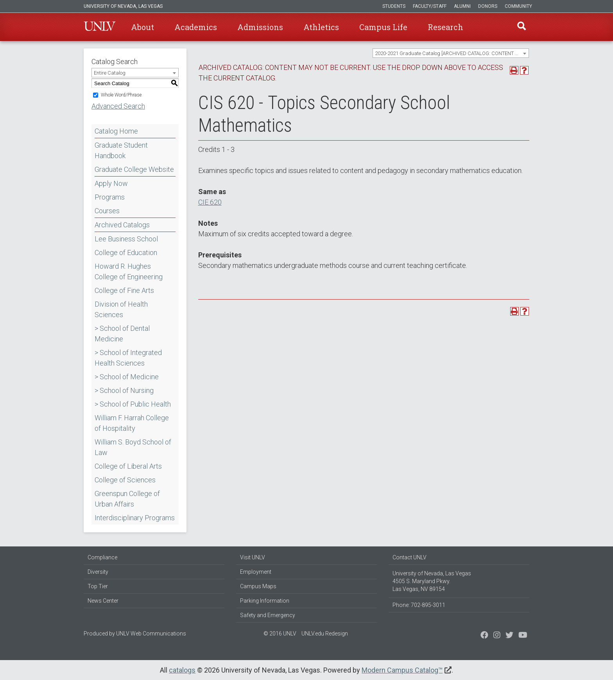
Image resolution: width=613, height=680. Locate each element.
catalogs (182, 670)
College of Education (126, 252)
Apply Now (111, 183)
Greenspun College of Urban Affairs (127, 498)
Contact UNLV (410, 557)
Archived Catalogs (122, 225)
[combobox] (451, 53)
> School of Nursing (124, 390)
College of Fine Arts (124, 290)
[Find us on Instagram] (509, 636)
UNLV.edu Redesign (324, 633)
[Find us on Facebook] (484, 636)
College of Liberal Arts (128, 466)
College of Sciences (125, 480)
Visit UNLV (252, 557)
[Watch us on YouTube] (522, 636)
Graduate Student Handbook (121, 150)
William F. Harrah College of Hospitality (132, 423)
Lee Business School (126, 239)
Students (393, 6)
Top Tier (98, 586)
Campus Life (383, 27)
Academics (195, 27)
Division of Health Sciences (121, 309)
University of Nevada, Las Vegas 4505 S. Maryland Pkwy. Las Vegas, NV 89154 (432, 581)
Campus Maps (258, 586)
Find (521, 27)
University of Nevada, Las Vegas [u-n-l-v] (123, 6)
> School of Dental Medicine (122, 333)
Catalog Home (116, 131)
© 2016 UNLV (279, 633)
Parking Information (264, 601)
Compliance (102, 557)
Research (445, 27)
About (142, 27)
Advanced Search (118, 106)
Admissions (260, 27)
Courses (107, 211)
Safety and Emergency (267, 615)
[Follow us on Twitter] (496, 636)
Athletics (321, 27)
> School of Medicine (127, 377)
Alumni (462, 6)
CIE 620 (210, 202)
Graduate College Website (134, 169)
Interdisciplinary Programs (135, 518)
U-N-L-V (100, 27)
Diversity (98, 572)
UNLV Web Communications (151, 633)
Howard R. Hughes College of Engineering (129, 271)
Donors (487, 6)
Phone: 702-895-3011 (419, 605)
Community (518, 6)
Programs (110, 197)
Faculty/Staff (429, 6)
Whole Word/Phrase (121, 95)
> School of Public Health (133, 404)
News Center (103, 601)
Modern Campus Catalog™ (402, 670)
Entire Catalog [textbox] (109, 73)
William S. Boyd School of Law (133, 447)
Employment (255, 572)
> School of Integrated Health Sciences (128, 357)
